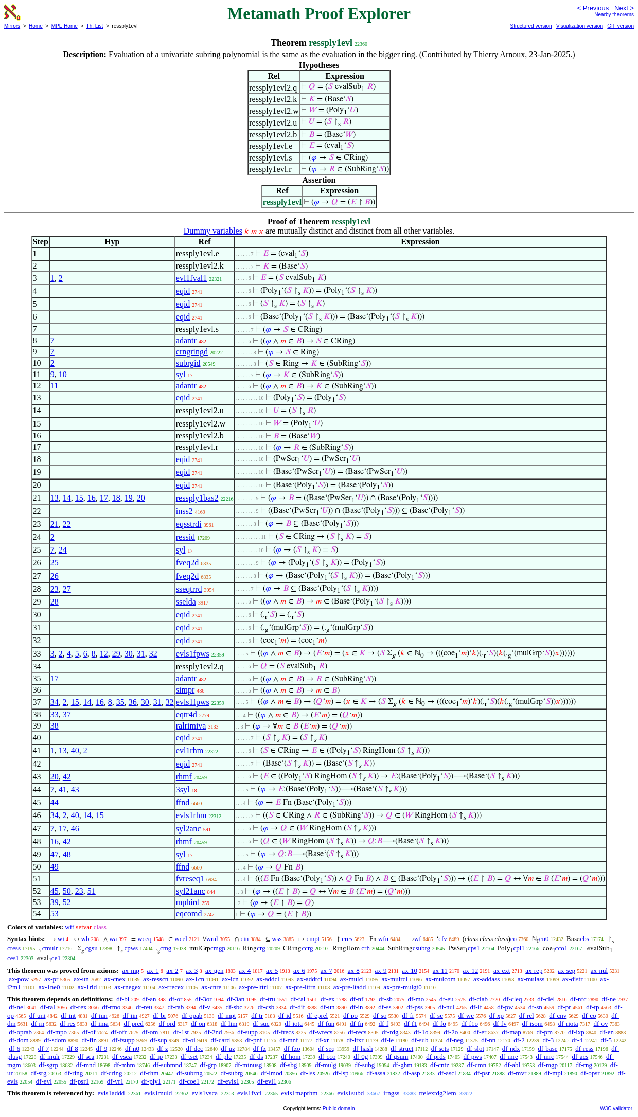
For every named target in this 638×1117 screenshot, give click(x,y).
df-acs (580, 1056)
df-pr (564, 1007)
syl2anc (188, 828)
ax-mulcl (352, 979)
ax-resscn (155, 979)
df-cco (326, 1056)
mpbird (188, 902)
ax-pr (51, 979)
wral (212, 939)
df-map (511, 1032)
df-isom (532, 1023)
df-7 (43, 1048)
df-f (384, 1023)
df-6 (14, 1048)
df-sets (440, 1048)
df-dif (297, 1007)
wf (417, 939)
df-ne (608, 999)
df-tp (592, 1007)
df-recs (357, 1032)
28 (54, 601)
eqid (183, 291)
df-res (67, 1023)
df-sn (535, 1007)
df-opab (192, 1015)
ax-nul (599, 970)
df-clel (546, 999)
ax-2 (172, 970)
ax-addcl (267, 979)
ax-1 (153, 970)
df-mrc (545, 1056)
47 (54, 854)
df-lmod (271, 1073)
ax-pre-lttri (253, 987)
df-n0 (132, 1048)
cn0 (544, 939)
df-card (221, 1040)
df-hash (362, 1048)
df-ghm (402, 1065)
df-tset (189, 1056)
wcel (180, 939)
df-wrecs (320, 1032)
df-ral (47, 1007)
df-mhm (124, 1065)
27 (67, 588)
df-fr (408, 1015)
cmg (165, 948)
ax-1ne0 (49, 987)
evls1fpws (192, 653)
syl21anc (190, 890)
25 (54, 562)
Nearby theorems (614, 14)
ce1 (56, 958)
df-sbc (234, 1007)
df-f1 (410, 1023)
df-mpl (553, 1073)
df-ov (600, 1023)
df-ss (384, 1007)
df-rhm (149, 1073)
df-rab (176, 1007)
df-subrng (189, 1073)
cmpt (313, 939)
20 (141, 497)
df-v (204, 1007)
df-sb (386, 999)
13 (54, 497)
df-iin (129, 1015)
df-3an (235, 999)
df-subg (365, 1065)
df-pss (414, 1007)
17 (104, 497)
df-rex (78, 1007)
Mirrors (12, 26)
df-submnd (167, 1065)
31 (141, 653)
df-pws (472, 1056)
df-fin (89, 1040)
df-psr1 (80, 1081)
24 (63, 549)
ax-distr (572, 979)
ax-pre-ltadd (349, 987)
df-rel (526, 1015)
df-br (159, 1015)
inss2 (184, 511)
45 (54, 890)
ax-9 (381, 970)
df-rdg (390, 1032)
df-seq (326, 1048)
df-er (479, 1032)
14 (67, 497)
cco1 (561, 948)
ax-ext (501, 970)
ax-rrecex (171, 987)
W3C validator (616, 1108)
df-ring (73, 1073)
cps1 (474, 948)
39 (54, 902)
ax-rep (533, 970)
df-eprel (317, 1015)
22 (67, 524)
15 (79, 497)
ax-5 (272, 970)
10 (63, 374)
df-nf (356, 999)
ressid (185, 537)
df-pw (505, 1007)
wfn (383, 939)
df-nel (17, 1007)
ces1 (13, 958)
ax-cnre (211, 987)
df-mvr (517, 1073)
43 (75, 789)
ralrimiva (191, 725)
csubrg (421, 948)
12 (104, 653)
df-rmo (111, 1007)
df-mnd (86, 1065)
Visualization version (579, 26)
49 (54, 866)
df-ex (327, 999)
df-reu (144, 1007)
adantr (186, 340)
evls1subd (350, 1093)
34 (54, 702)
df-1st (181, 1032)
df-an (149, 999)
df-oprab (20, 1032)
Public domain (339, 1108)
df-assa (375, 1073)
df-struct (402, 1048)
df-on (198, 1023)
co (513, 939)
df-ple (224, 1056)
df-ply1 (151, 1081)
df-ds (256, 1056)
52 (67, 902)
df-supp (247, 1032)
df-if (476, 1007)
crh (365, 948)
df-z (162, 1048)
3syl (183, 789)
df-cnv (557, 1015)
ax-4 (245, 970)
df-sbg (288, 1065)
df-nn (488, 1040)
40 (75, 750)
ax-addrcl (309, 979)
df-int (68, 1015)
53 (54, 913)
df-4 (577, 1040)
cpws (131, 948)
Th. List (94, 26)
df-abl (512, 1065)
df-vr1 (115, 1081)
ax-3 (192, 970)
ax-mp (130, 970)
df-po (350, 1015)
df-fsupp (123, 1040)
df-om (150, 1032)
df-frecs (283, 1032)
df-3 (548, 1040)
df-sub (419, 1040)
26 (54, 576)
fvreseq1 (190, 878)
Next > (624, 8)
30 (129, 653)
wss (277, 939)
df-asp (411, 1073)
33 (54, 714)
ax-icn (230, 979)
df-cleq (512, 999)
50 (67, 890)
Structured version (531, 26)
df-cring (111, 1073)
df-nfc (578, 999)
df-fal (297, 999)
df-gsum (397, 1056)
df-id (284, 1015)
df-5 (606, 1040)
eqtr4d (186, 714)
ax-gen (214, 970)
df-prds (436, 1056)
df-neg (455, 1040)
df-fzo (292, 1048)
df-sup (158, 1040)
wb (85, 939)
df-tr (257, 1015)
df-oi (189, 1040)
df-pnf (253, 1040)
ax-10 (409, 970)
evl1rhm (189, 750)
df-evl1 (267, 1081)
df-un (327, 1007)
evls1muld (158, 1093)
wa (113, 939)
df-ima (100, 1023)
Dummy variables (213, 230)
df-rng (583, 1065)
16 (91, 497)
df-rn (37, 1023)
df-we (466, 1015)
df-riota (568, 1023)
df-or (175, 999)
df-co (589, 1015)
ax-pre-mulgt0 (402, 987)
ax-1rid (87, 987)
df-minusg (248, 1065)
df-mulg (325, 1065)
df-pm (544, 1032)
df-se (436, 1015)
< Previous (593, 8)
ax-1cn (195, 979)
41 (63, 789)
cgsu (91, 948)
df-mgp (548, 1065)
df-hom (290, 1056)
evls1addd (111, 1093)
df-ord (167, 1023)
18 (116, 497)
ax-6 (299, 970)
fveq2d (187, 562)
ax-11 (440, 970)
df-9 (102, 1048)
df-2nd (213, 1032)
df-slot (475, 1048)
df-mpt (227, 1015)
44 (54, 802)
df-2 (519, 1040)
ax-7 (326, 970)
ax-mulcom (440, 979)
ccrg (307, 948)
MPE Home (64, 26)
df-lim (229, 1023)
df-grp (208, 1065)
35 (120, 702)
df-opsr (590, 1073)
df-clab (478, 999)
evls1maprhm (299, 1093)
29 (116, 653)
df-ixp (576, 1032)
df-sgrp (48, 1065)
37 (67, 714)
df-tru (267, 999)
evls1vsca (204, 1093)
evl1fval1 (191, 278)
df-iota (294, 1023)
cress (14, 948)
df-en (607, 1032)
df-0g (360, 1056)
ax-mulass (531, 979)
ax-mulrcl (394, 979)
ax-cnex (115, 979)
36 (133, 702)
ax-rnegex (127, 987)
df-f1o (469, 1023)
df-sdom (55, 1040)
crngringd (192, 351)
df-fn (356, 1023)
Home (36, 26)
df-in (356, 1007)
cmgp (217, 948)
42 (67, 776)
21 (54, 524)
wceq (144, 939)
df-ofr (119, 1032)
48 (67, 854)
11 (54, 385)
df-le (387, 1040)
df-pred (134, 1023)
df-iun (99, 1015)
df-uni (37, 1015)
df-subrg (231, 1073)
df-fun (326, 1023)
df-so (380, 1015)
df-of (89, 1032)
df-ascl (447, 1073)
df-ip (156, 1056)
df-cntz (439, 1065)
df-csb (266, 1007)
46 (75, 828)
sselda (186, 601)
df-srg (39, 1073)
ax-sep (566, 970)
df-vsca (122, 1056)
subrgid (188, 363)
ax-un (81, 979)
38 (54, 725)
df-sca (86, 1056)
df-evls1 (229, 1081)
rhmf (184, 776)
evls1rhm (191, 815)
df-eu (446, 999)
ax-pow (19, 979)
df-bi (122, 999)
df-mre (509, 1056)
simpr (185, 689)
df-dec (194, 1048)
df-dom (18, 1040)
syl (181, 374)
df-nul (446, 1007)
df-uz (228, 1048)
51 (91, 890)
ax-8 (354, 970)
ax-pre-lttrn (301, 987)
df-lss (307, 1073)
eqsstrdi (189, 524)
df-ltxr (354, 1040)
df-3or (203, 999)
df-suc (261, 1023)
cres (347, 939)
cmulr (50, 948)
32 (153, 653)
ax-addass (486, 979)
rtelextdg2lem (437, 1093)
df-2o (451, 1032)
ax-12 (470, 970)
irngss (391, 1093)
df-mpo (57, 1032)
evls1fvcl (249, 1093)
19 (129, 497)
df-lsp (340, 1073)
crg (261, 948)
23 (54, 588)
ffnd (182, 802)
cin (244, 939)
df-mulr (50, 1056)
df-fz (259, 1048)
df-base (547, 1048)
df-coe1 (189, 1081)
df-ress (584, 1048)
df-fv (500, 1023)
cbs (584, 939)
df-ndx (511, 1048)
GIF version (620, 26)
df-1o (421, 1032)
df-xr (322, 1040)
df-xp (496, 1015)
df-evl (44, 1081)
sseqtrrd (189, 588)
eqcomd (189, 913)
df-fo (439, 1023)
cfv (442, 939)
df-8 (72, 1048)
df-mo (415, 999)
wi (61, 939)
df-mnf (288, 1040)
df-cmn (477, 1065)
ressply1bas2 (197, 497)
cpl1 (518, 948)
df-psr (482, 1073)
